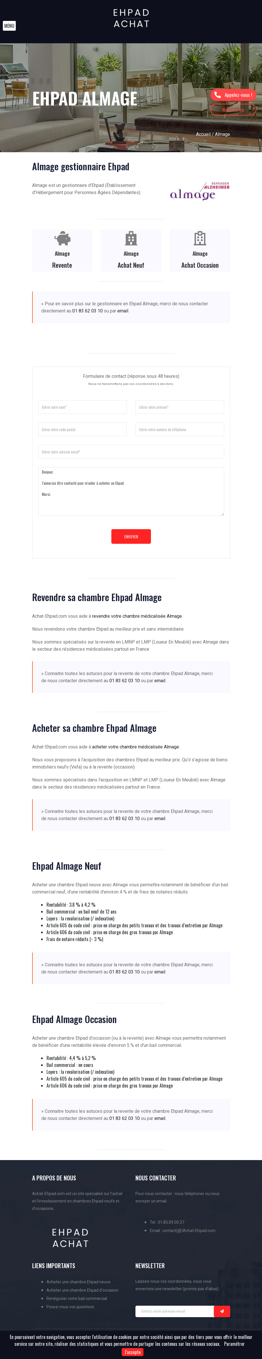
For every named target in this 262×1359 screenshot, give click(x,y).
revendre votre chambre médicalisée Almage (137, 616)
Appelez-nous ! (233, 94)
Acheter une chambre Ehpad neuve (78, 1282)
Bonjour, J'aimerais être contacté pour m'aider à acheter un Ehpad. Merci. (131, 491)
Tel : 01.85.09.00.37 (167, 1222)
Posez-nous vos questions (70, 1307)
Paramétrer (234, 1343)
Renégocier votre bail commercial (76, 1298)
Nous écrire (233, 109)
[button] (9, 26)
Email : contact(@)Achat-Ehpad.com (183, 1230)
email (122, 311)
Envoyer (131, 536)
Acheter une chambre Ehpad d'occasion (82, 1290)
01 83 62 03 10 (87, 311)
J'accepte (133, 1352)
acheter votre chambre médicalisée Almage (135, 747)
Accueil (203, 134)
